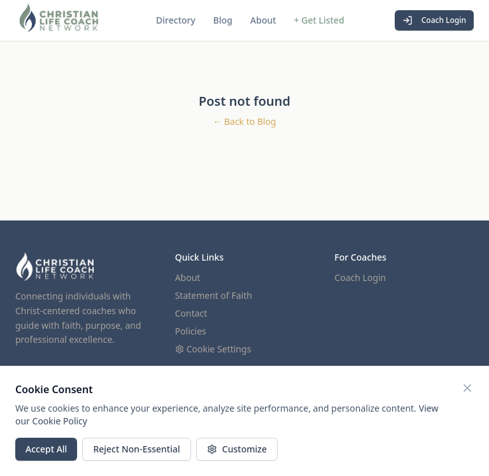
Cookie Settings (213, 349)
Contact (191, 313)
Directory (175, 20)
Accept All (46, 449)
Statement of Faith (213, 295)
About (263, 20)
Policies (190, 331)
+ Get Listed (319, 20)
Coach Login (434, 20)
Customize (237, 449)
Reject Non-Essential (136, 449)
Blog (222, 20)
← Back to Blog (244, 121)
